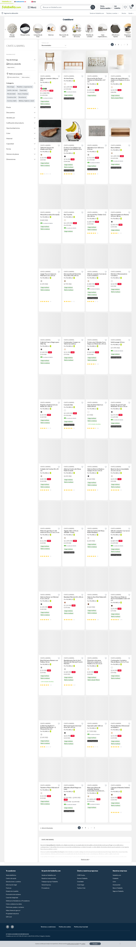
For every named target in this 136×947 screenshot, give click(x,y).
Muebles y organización (24, 86)
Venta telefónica (11, 875)
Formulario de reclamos (13, 894)
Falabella (115, 878)
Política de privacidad (81, 927)
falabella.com (117, 875)
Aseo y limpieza (23, 93)
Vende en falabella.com (49, 875)
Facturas (8, 888)
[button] (67, 7)
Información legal (11, 885)
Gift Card (9, 917)
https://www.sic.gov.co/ (13, 910)
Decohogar (11, 86)
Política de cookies (65, 927)
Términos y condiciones (48, 927)
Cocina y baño (12, 100)
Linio (114, 881)
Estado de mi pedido (12, 891)
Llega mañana (10, 67)
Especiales (23, 90)
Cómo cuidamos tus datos (14, 904)
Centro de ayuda (11, 878)
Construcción (11, 97)
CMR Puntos (81, 875)
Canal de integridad (12, 897)
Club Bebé (80, 881)
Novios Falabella (82, 878)
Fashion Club (81, 888)
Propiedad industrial (12, 913)
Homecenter (116, 885)
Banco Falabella (117, 888)
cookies (83, 943)
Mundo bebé (11, 93)
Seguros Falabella (118, 891)
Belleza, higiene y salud (26, 100)
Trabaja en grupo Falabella (50, 881)
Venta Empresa (46, 885)
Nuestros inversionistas (49, 878)
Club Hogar (80, 885)
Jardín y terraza (12, 90)
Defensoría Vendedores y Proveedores (18, 901)
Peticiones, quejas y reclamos (15, 907)
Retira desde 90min (13, 77)
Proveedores (45, 888)
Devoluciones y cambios (13, 881)
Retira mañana (25, 77)
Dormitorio (22, 97)
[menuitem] (111, 13)
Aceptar (95, 944)
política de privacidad (73, 943)
